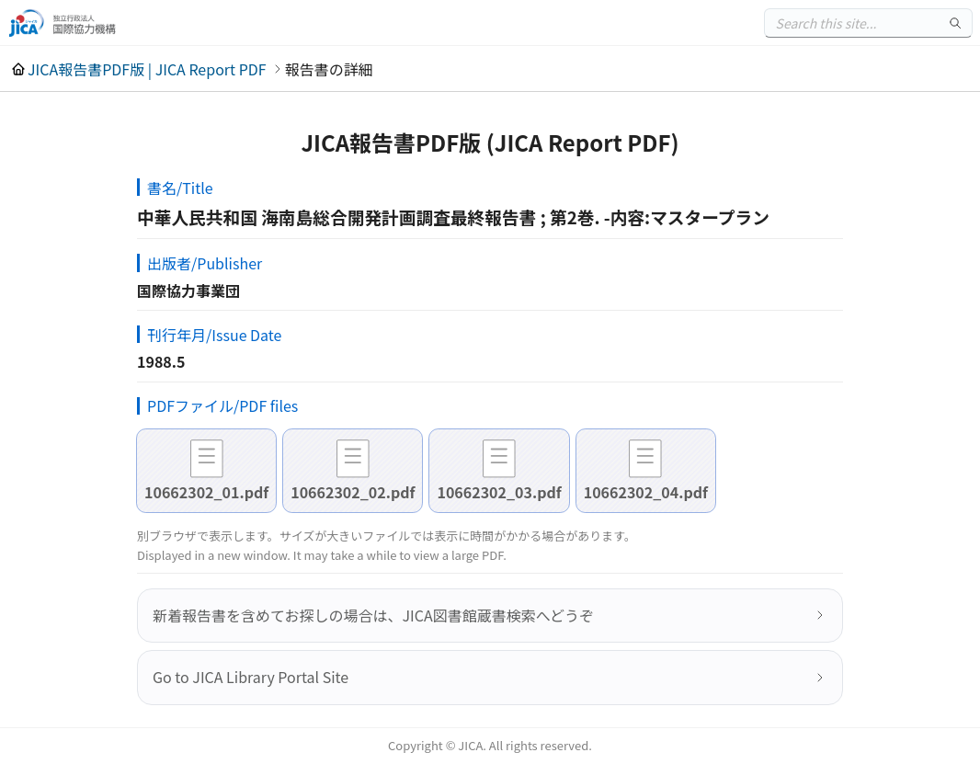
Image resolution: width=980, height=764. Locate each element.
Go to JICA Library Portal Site (250, 677)
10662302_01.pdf (206, 492)
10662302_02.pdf (353, 492)
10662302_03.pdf (499, 492)
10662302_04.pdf (646, 492)
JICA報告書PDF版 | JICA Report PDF (147, 69)
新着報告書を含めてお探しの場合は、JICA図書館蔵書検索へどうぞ (373, 615)
